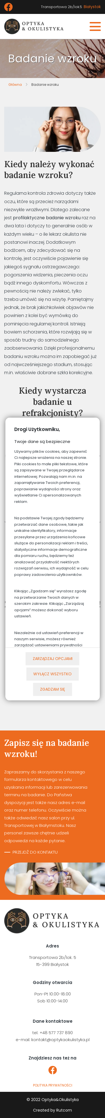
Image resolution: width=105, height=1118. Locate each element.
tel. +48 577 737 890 (52, 1033)
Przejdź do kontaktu (35, 852)
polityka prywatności (52, 1085)
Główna (15, 84)
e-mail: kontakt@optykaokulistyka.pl (53, 1040)
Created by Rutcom (52, 1110)
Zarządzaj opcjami (53, 658)
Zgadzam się (52, 689)
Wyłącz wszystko (52, 674)
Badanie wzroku (45, 84)
